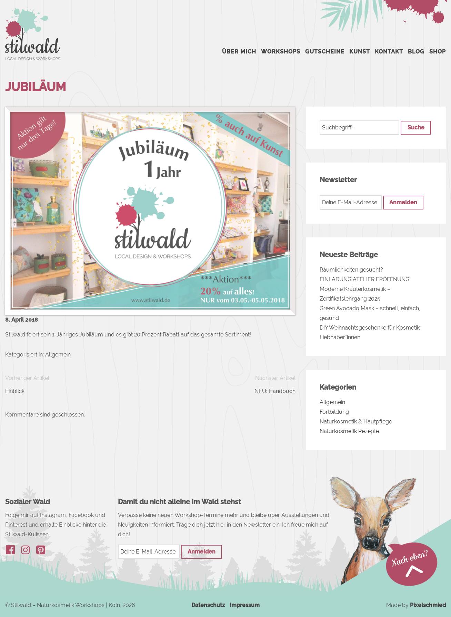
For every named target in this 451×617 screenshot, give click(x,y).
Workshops (280, 51)
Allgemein (58, 354)
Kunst (359, 51)
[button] (416, 128)
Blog (416, 51)
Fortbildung (334, 412)
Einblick (14, 391)
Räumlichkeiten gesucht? (351, 269)
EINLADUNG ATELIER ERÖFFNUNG (364, 279)
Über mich (239, 51)
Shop (437, 51)
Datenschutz (208, 605)
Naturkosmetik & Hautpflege (356, 421)
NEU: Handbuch (274, 391)
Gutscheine (324, 51)
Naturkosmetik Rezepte (349, 431)
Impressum (245, 605)
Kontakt (389, 51)
